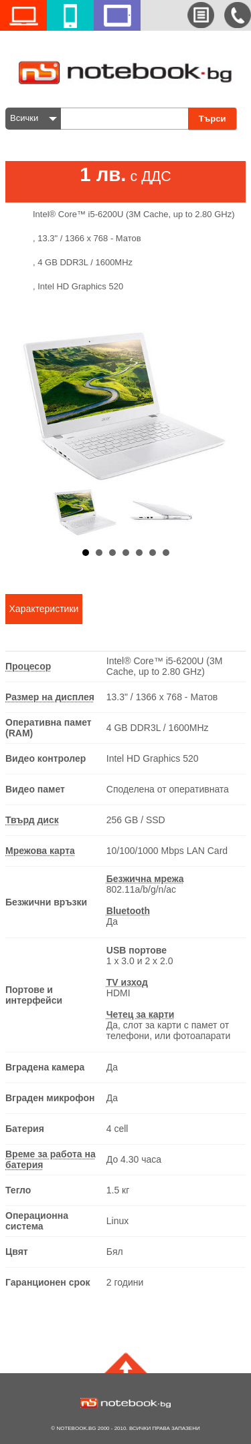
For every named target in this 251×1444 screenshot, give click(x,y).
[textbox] (128, 119)
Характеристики (44, 608)
